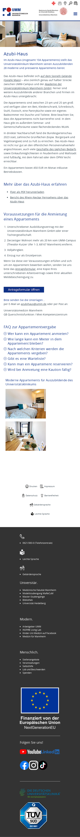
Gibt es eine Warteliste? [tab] (27, 359)
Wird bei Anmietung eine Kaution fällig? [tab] (39, 370)
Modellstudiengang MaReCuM (38, 593)
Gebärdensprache (42, 504)
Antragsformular (25, 269)
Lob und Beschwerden (34, 669)
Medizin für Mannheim (34, 636)
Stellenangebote (31, 659)
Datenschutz (31, 495)
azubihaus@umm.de (33, 304)
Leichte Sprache (42, 513)
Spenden (27, 672)
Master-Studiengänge (34, 596)
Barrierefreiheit (51, 495)
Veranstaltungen (31, 662)
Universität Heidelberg (34, 603)
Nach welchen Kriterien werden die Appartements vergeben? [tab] (36, 351)
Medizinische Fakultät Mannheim (39, 590)
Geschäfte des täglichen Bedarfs (56, 149)
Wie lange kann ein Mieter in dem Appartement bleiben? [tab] (35, 341)
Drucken (33, 486)
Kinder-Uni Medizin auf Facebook (39, 633)
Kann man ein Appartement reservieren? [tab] (40, 364)
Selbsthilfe (28, 666)
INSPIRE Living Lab (32, 629)
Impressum (49, 486)
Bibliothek (28, 599)
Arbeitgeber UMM (32, 626)
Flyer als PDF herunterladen (27, 192)
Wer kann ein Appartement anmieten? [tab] (38, 334)
